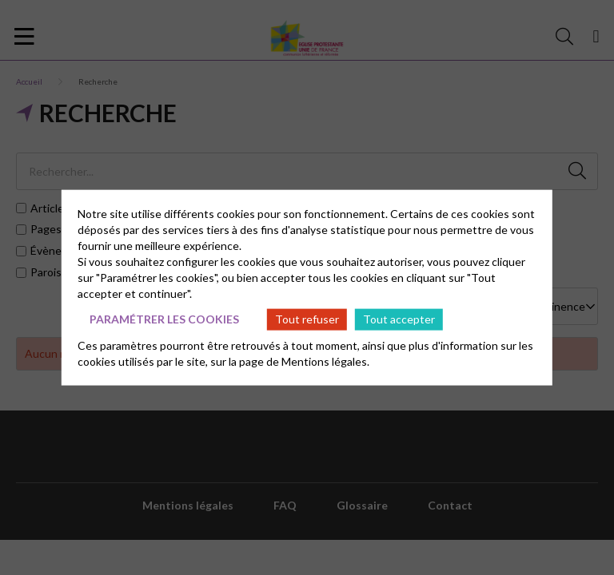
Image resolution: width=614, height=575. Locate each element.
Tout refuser (307, 319)
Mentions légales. (325, 360)
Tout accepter (399, 319)
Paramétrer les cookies (164, 319)
